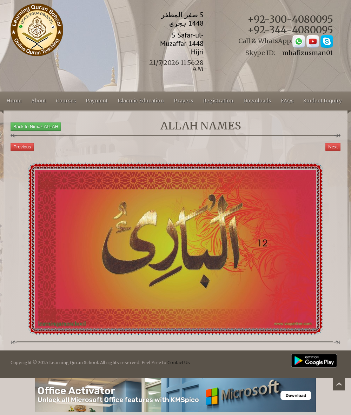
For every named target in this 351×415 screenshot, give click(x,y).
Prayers (183, 101)
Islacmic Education (141, 101)
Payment (97, 101)
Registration (218, 101)
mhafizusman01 (307, 53)
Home (13, 101)
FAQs (287, 101)
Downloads (257, 101)
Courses (66, 101)
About (38, 101)
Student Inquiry (322, 101)
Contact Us (178, 362)
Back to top (338, 385)
